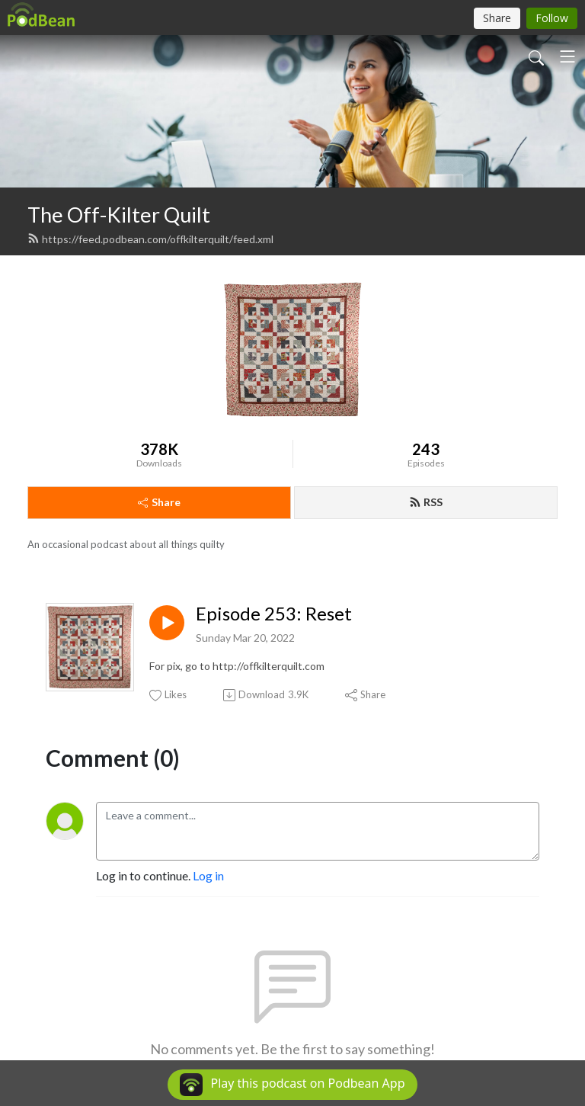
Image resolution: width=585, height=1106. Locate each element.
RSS (426, 501)
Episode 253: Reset (274, 613)
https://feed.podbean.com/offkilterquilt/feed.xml (150, 238)
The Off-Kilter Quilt (118, 214)
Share (159, 501)
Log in (208, 875)
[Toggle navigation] (567, 56)
